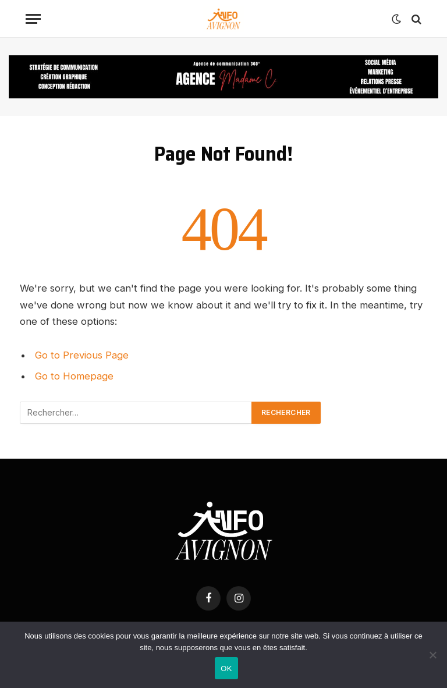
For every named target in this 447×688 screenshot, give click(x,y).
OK (226, 668)
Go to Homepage (74, 376)
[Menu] (33, 19)
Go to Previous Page (82, 355)
